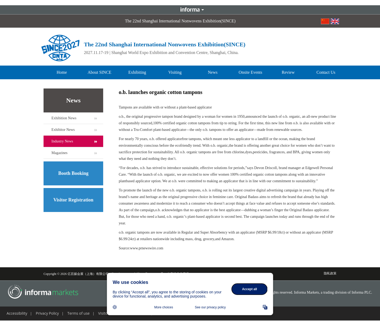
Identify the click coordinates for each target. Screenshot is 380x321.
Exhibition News (64, 118)
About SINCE (99, 72)
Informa (190, 10)
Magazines (59, 153)
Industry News (62, 141)
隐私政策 (330, 273)
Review (288, 72)
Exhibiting (137, 72)
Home (61, 72)
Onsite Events (250, 72)
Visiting (175, 72)
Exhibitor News (63, 130)
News (212, 72)
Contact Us (325, 72)
